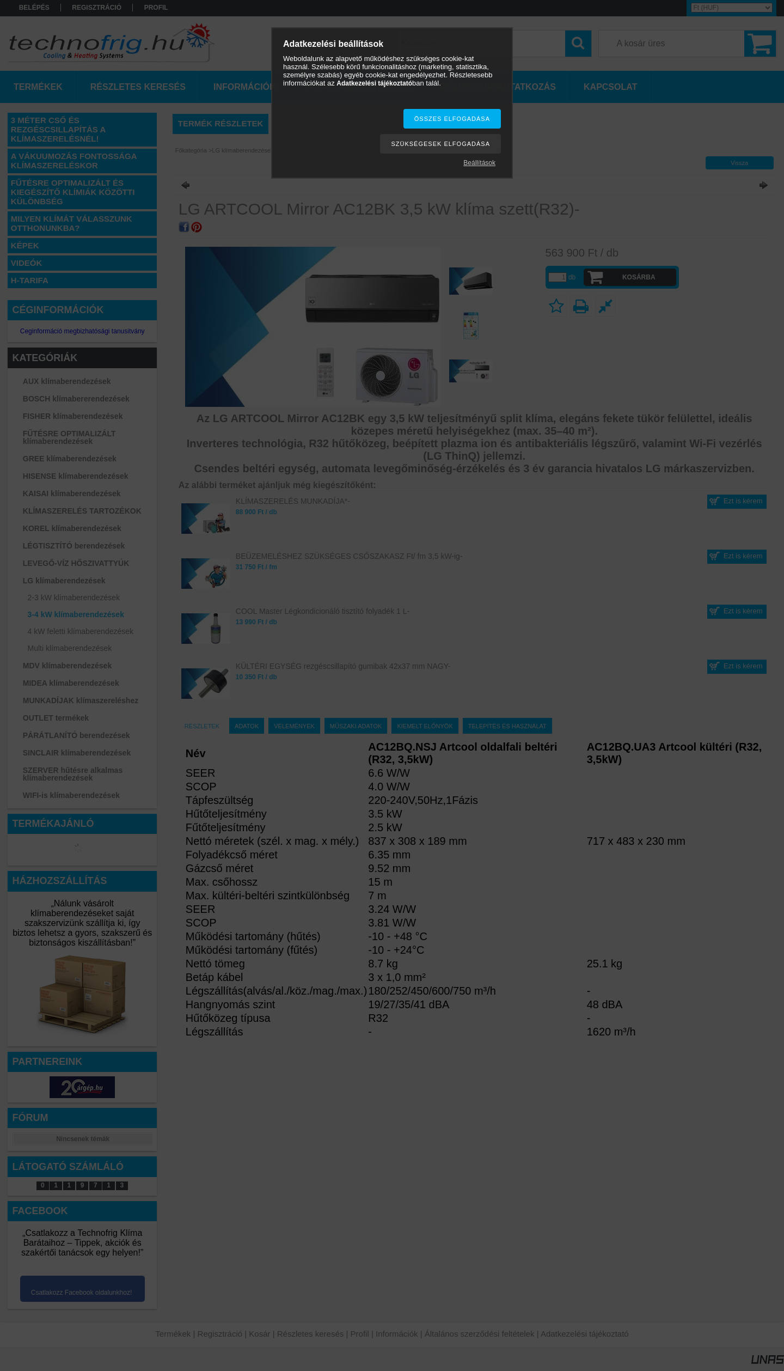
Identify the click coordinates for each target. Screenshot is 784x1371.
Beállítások (479, 163)
